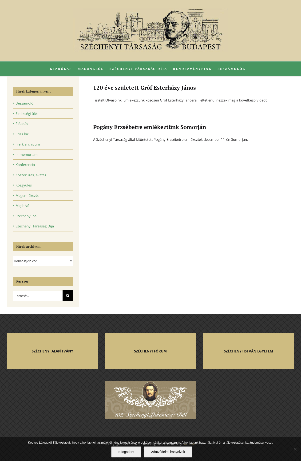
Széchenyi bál (26, 216)
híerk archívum (28, 144)
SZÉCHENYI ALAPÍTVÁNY (52, 351)
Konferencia (25, 164)
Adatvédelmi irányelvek (168, 452)
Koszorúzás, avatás (31, 175)
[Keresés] (68, 295)
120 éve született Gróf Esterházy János (144, 87)
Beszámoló (24, 103)
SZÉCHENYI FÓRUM (150, 351)
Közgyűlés (24, 185)
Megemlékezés (27, 195)
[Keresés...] (37, 295)
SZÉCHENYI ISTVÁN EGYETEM (248, 351)
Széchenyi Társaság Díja (35, 226)
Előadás (22, 123)
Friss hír (22, 134)
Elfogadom (126, 452)
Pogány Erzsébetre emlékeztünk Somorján (149, 127)
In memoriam (27, 154)
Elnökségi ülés (27, 113)
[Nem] (295, 449)
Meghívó (22, 205)
